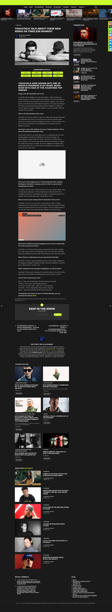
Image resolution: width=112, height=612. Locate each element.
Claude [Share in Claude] (58, 74)
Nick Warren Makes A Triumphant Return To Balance (56, 387)
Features (49, 8)
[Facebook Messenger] (110, 43)
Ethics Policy (77, 589)
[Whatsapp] (110, 29)
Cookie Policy (77, 587)
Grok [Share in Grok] (47, 74)
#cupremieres (39, 8)
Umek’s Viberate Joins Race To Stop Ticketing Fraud (54, 454)
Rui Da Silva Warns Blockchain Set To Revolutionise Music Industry (26, 388)
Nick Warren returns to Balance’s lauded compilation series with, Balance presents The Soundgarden (27, 420)
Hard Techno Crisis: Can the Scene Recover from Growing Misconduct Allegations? (29, 584)
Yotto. (24, 302)
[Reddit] (110, 37)
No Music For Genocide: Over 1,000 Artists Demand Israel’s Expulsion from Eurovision (74, 20)
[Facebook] (110, 40)
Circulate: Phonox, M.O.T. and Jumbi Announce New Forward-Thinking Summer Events (90, 20)
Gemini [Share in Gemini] (36, 74)
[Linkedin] (110, 46)
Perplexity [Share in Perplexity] (26, 77)
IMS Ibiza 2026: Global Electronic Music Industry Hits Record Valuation (57, 20)
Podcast (73, 9)
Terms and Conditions (80, 593)
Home (25, 8)
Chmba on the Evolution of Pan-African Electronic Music (41, 20)
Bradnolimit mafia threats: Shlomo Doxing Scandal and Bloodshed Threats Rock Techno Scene (28, 593)
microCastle (50, 351)
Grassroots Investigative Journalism (81, 583)
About (75, 581)
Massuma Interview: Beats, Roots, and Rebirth (53, 560)
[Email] (110, 32)
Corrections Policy (79, 590)
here (34, 297)
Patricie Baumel (53, 300)
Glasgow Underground (40, 300)
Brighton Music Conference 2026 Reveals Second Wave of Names (24, 20)
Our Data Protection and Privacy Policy (84, 595)
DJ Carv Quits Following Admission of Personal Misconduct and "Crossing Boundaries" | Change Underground (27, 589)
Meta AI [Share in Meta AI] (58, 77)
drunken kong (28, 300)
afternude (19, 300)
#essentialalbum (48, 384)
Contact (81, 9)
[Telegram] (110, 49)
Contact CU (76, 586)
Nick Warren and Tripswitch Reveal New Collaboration (26, 455)
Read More (19, 395)
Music (33, 415)
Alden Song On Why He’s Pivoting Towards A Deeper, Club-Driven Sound (55, 494)
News (31, 8)
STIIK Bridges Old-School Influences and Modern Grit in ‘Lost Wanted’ (7, 20)
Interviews (57, 9)
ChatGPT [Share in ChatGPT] (26, 74)
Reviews (65, 9)
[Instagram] (110, 23)
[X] (110, 26)
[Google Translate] (110, 35)
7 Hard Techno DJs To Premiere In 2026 (27, 581)
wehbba (18, 302)
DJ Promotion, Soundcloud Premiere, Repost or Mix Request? (85, 598)
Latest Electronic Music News (23, 415)
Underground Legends (21, 384)
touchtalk (62, 300)
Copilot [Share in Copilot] (47, 77)
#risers (45, 415)
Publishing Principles (80, 591)
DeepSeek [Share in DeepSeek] (36, 77)
